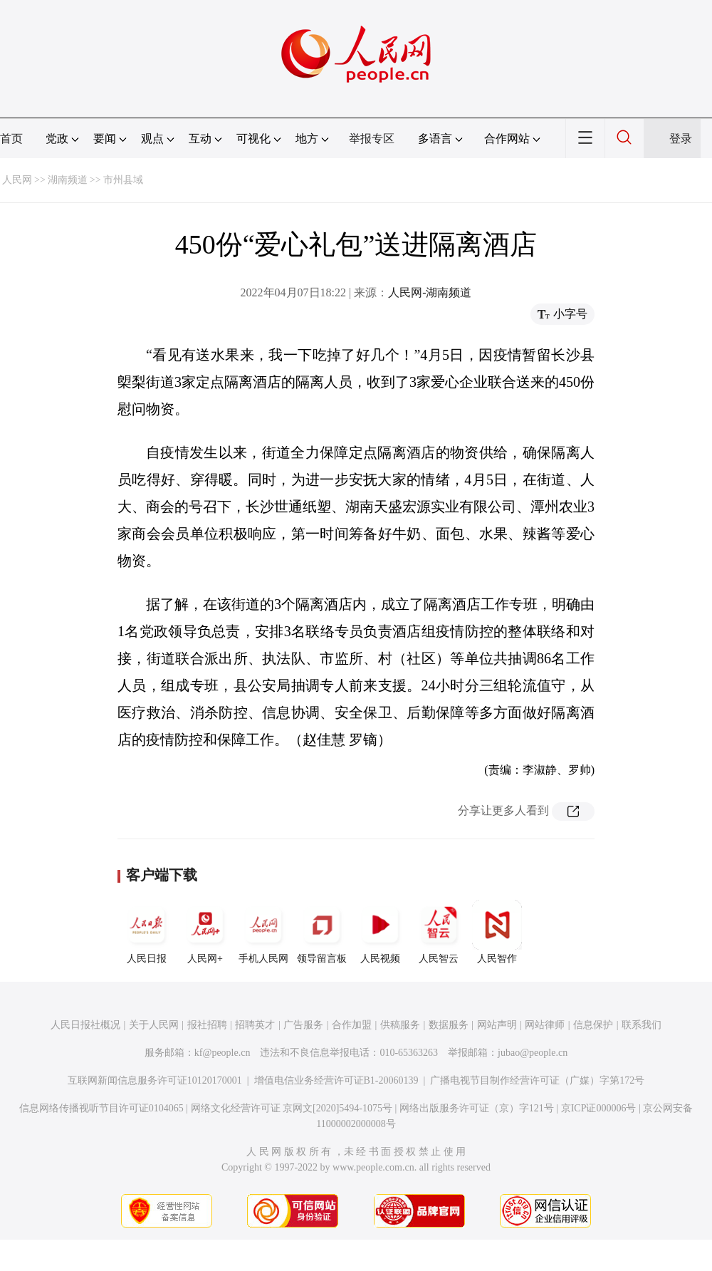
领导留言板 (322, 932)
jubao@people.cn (532, 1052)
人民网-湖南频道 (429, 292)
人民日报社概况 (85, 1025)
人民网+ (205, 932)
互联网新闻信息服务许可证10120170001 (155, 1080)
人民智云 (439, 932)
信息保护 (593, 1025)
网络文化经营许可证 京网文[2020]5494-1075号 (292, 1108)
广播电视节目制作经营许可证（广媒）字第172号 (537, 1080)
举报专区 (371, 139)
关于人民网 (154, 1025)
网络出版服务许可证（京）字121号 (476, 1108)
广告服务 (303, 1025)
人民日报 (147, 932)
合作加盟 (352, 1025)
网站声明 (497, 1025)
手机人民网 (263, 932)
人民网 (17, 180)
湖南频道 (68, 180)
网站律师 (545, 1025)
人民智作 (497, 932)
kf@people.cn (222, 1052)
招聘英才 (255, 1025)
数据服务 (448, 1025)
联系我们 (641, 1025)
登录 (680, 139)
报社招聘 (207, 1025)
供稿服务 (400, 1025)
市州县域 (123, 180)
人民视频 (380, 932)
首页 (11, 139)
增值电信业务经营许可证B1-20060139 (336, 1080)
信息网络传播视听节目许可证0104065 (101, 1108)
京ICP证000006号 (599, 1108)
